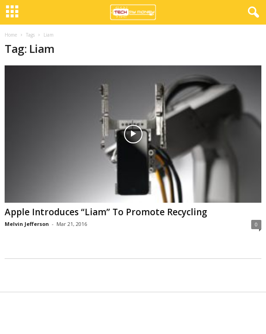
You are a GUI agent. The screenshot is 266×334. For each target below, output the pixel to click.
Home (11, 35)
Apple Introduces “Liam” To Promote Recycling (106, 212)
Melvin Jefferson (27, 223)
